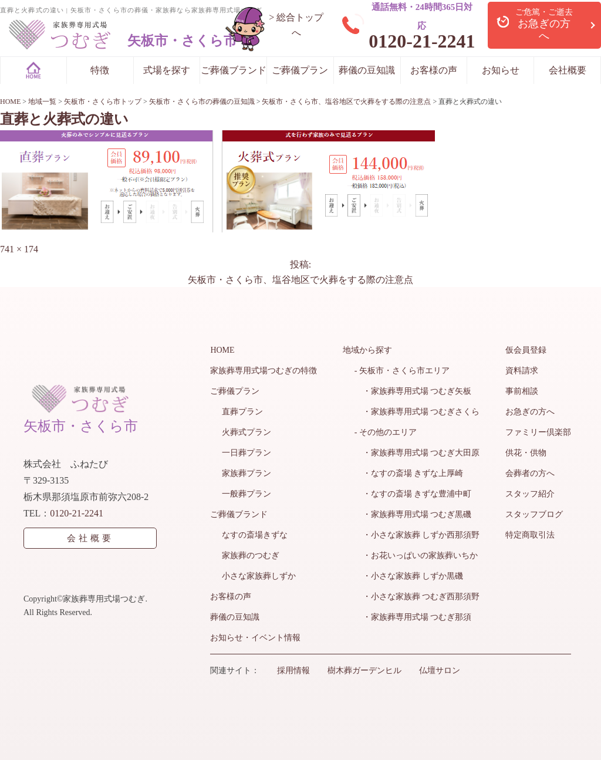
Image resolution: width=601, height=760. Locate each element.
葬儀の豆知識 (367, 70)
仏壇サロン (439, 670)
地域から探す (367, 350)
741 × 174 (19, 249)
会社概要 (567, 70)
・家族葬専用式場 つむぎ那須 (413, 617)
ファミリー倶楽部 (538, 432)
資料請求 (521, 370)
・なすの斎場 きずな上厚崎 (409, 473)
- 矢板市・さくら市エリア (402, 370)
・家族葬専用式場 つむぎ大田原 (417, 452)
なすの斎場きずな (255, 535)
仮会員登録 (525, 350)
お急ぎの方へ (530, 411)
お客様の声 (433, 70)
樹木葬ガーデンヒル (364, 670)
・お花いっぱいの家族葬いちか (416, 555)
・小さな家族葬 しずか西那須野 (417, 535)
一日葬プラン (246, 452)
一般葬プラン (246, 493)
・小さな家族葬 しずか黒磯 (409, 576)
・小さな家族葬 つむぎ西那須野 (417, 596)
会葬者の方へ (530, 473)
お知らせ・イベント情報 (255, 637)
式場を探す (166, 70)
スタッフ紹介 (530, 493)
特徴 (99, 70)
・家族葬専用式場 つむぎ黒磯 (413, 514)
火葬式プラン (246, 432)
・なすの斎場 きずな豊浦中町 (413, 493)
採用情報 (293, 670)
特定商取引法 (530, 535)
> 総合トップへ (296, 25)
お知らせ (500, 70)
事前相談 (521, 391)
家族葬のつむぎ (250, 555)
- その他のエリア (385, 432)
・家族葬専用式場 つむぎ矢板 (413, 391)
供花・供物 (525, 452)
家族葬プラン (246, 473)
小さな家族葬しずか (259, 576)
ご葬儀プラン (300, 70)
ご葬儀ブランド (233, 70)
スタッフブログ (534, 514)
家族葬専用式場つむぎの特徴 (263, 370)
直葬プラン (242, 411)
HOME (222, 350)
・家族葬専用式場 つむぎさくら (417, 411)
